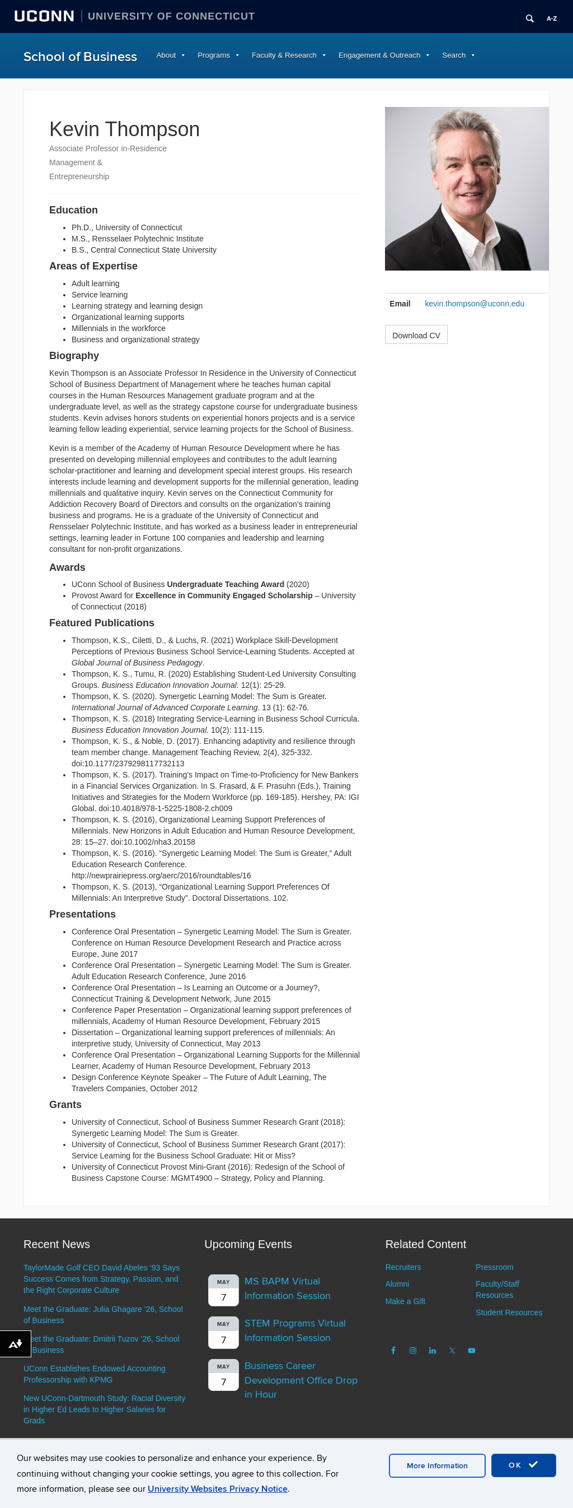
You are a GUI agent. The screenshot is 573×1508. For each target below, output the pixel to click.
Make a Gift (406, 1301)
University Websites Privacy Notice (218, 1489)
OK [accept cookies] (524, 1465)
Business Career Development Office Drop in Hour (301, 1380)
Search (454, 55)
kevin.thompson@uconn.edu (475, 303)
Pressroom (495, 1267)
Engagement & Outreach (379, 55)
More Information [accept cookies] (437, 1465)
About (166, 55)
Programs (214, 55)
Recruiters (403, 1267)
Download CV (416, 335)
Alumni (398, 1283)
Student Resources (509, 1312)
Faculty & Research (284, 55)
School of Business (80, 57)
